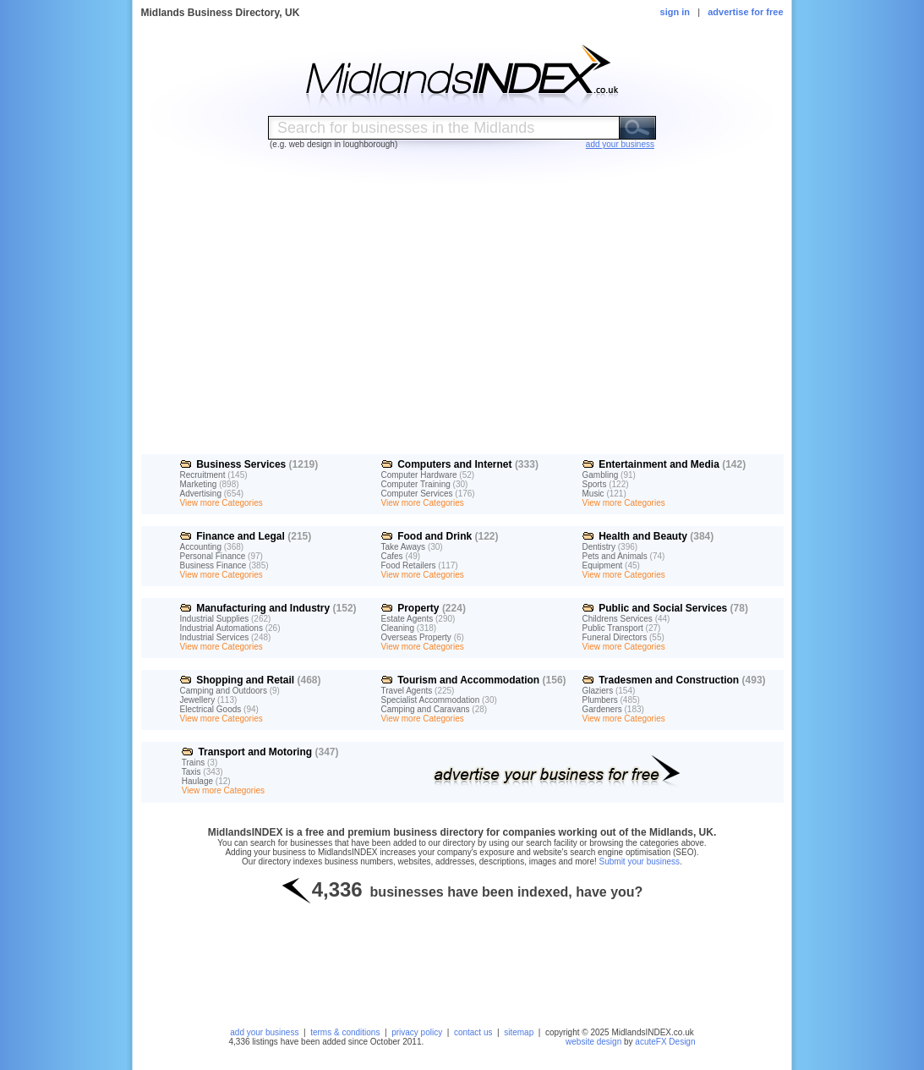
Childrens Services (617, 618)
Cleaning (397, 628)
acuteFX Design (665, 1041)
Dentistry (598, 546)
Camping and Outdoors (223, 690)
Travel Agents (407, 690)
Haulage (197, 781)
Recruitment (203, 475)
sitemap (518, 1032)
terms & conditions (345, 1032)
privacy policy (416, 1032)
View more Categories (221, 503)
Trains (193, 762)
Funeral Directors (615, 637)
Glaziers (598, 690)
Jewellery (198, 700)
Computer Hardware (419, 475)
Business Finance (213, 565)
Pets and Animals (615, 556)
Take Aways (403, 546)
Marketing (198, 484)
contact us (473, 1032)
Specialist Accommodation (430, 700)
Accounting (200, 546)
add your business (264, 1032)
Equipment (602, 565)
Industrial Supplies (214, 618)
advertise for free (745, 12)
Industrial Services (214, 637)
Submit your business (640, 861)
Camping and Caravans (425, 709)
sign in (675, 12)
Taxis (191, 771)
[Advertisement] (462, 315)
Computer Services (417, 493)
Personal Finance (213, 556)
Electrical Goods (211, 709)
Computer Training (416, 484)
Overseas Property (416, 637)
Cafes (392, 556)
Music (593, 493)
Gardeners (602, 709)
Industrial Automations (221, 628)
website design (593, 1041)
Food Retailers (408, 565)
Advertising (200, 493)
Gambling (600, 475)
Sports (594, 484)
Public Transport (612, 628)
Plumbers (600, 700)
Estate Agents (407, 618)
